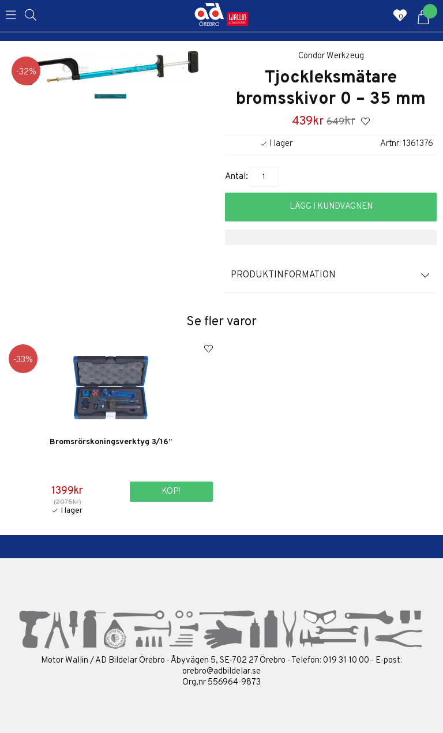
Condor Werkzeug (331, 56)
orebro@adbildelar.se (221, 671)
